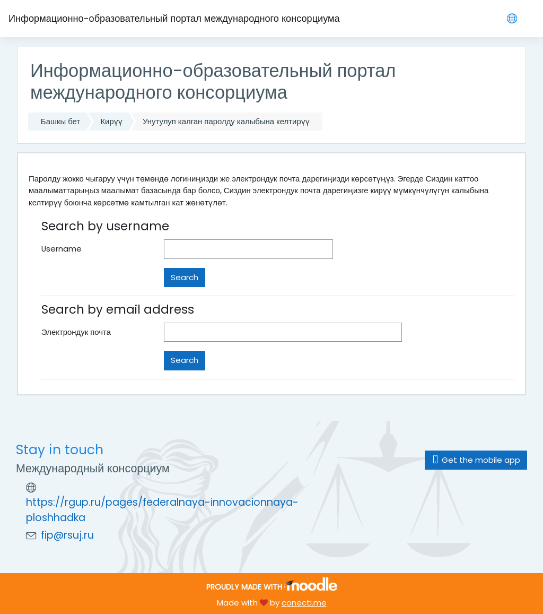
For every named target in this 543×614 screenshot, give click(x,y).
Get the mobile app (476, 459)
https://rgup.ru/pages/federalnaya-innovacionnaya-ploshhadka (162, 510)
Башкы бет (60, 121)
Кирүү (111, 121)
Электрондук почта (76, 332)
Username (61, 248)
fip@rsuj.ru (67, 535)
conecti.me (304, 602)
